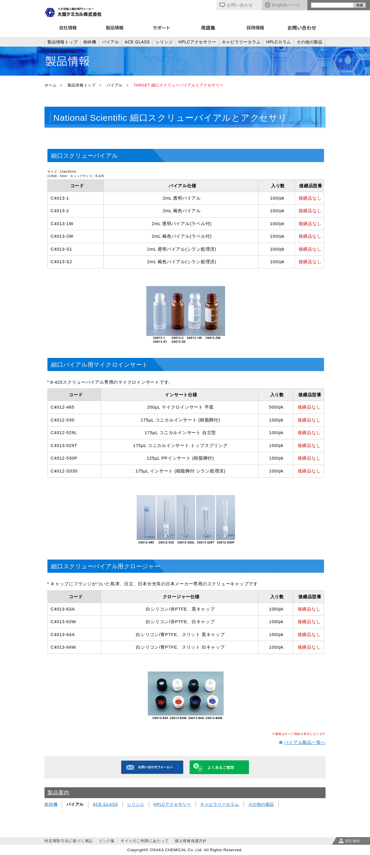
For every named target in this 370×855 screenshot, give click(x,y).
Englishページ (282, 5)
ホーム (50, 85)
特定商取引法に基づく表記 (68, 841)
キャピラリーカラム (241, 42)
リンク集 (107, 841)
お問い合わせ (236, 5)
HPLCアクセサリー (197, 42)
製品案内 (58, 792)
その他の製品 (310, 42)
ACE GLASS (137, 42)
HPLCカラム (278, 42)
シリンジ (164, 42)
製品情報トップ (62, 42)
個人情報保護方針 (191, 841)
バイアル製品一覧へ (305, 742)
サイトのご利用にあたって (145, 841)
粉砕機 (89, 42)
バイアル (110, 42)
